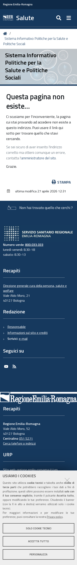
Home (6, 33)
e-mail (23, 338)
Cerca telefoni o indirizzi (19, 443)
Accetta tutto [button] (38, 541)
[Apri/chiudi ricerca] (59, 18)
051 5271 (26, 438)
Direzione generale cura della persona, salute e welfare (35, 288)
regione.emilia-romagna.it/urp (37, 469)
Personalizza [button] (38, 554)
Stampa (61, 182)
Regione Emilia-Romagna (17, 4)
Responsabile (16, 326)
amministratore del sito (38, 158)
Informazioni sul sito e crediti (27, 332)
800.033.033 (34, 244)
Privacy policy (55, 517)
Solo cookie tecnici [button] (38, 528)
